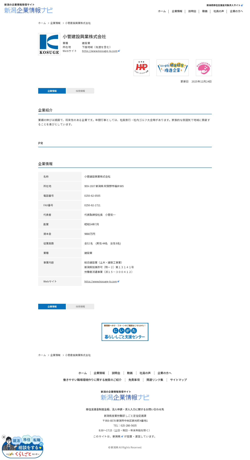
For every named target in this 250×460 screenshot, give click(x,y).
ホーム (162, 11)
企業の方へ (236, 11)
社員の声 (219, 11)
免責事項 (134, 384)
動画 (204, 11)
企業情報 (177, 11)
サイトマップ (178, 384)
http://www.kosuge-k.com (99, 51)
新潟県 (116, 440)
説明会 (192, 11)
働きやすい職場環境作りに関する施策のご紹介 (92, 384)
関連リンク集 (155, 384)
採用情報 (80, 92)
